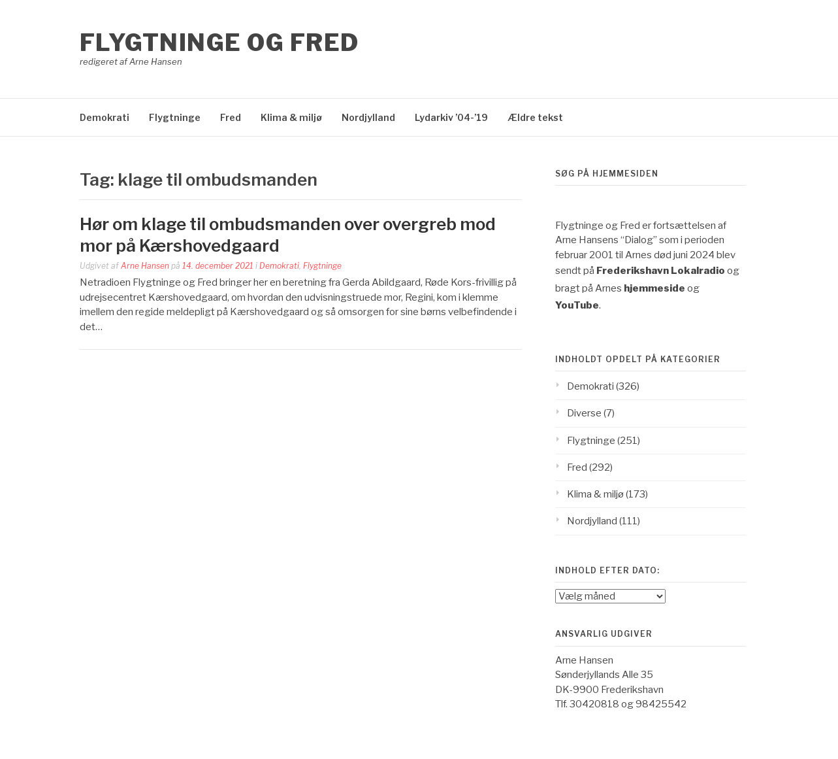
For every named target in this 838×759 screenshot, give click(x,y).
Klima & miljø (291, 117)
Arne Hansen (145, 266)
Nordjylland (368, 117)
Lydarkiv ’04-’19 (451, 117)
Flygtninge (175, 117)
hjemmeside (654, 288)
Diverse (584, 413)
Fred (230, 117)
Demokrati (104, 117)
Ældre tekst (535, 117)
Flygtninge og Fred (219, 42)
